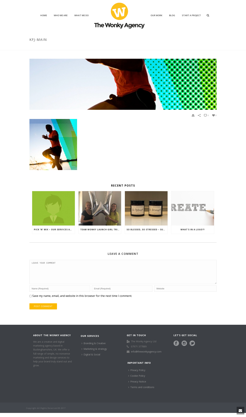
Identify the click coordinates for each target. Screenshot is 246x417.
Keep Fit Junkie (194, 47)
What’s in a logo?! (193, 229)
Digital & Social (90, 358)
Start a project (191, 15)
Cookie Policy (136, 379)
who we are (61, 15)
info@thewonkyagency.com (146, 355)
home (43, 15)
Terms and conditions (141, 391)
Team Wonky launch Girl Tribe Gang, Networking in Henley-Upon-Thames (100, 229)
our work (156, 15)
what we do (81, 15)
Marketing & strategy (94, 353)
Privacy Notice (137, 385)
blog (172, 15)
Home (180, 47)
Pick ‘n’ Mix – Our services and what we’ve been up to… (54, 229)
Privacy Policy (136, 374)
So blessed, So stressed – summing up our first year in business (147, 229)
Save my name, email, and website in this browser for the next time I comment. (82, 300)
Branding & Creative (93, 347)
